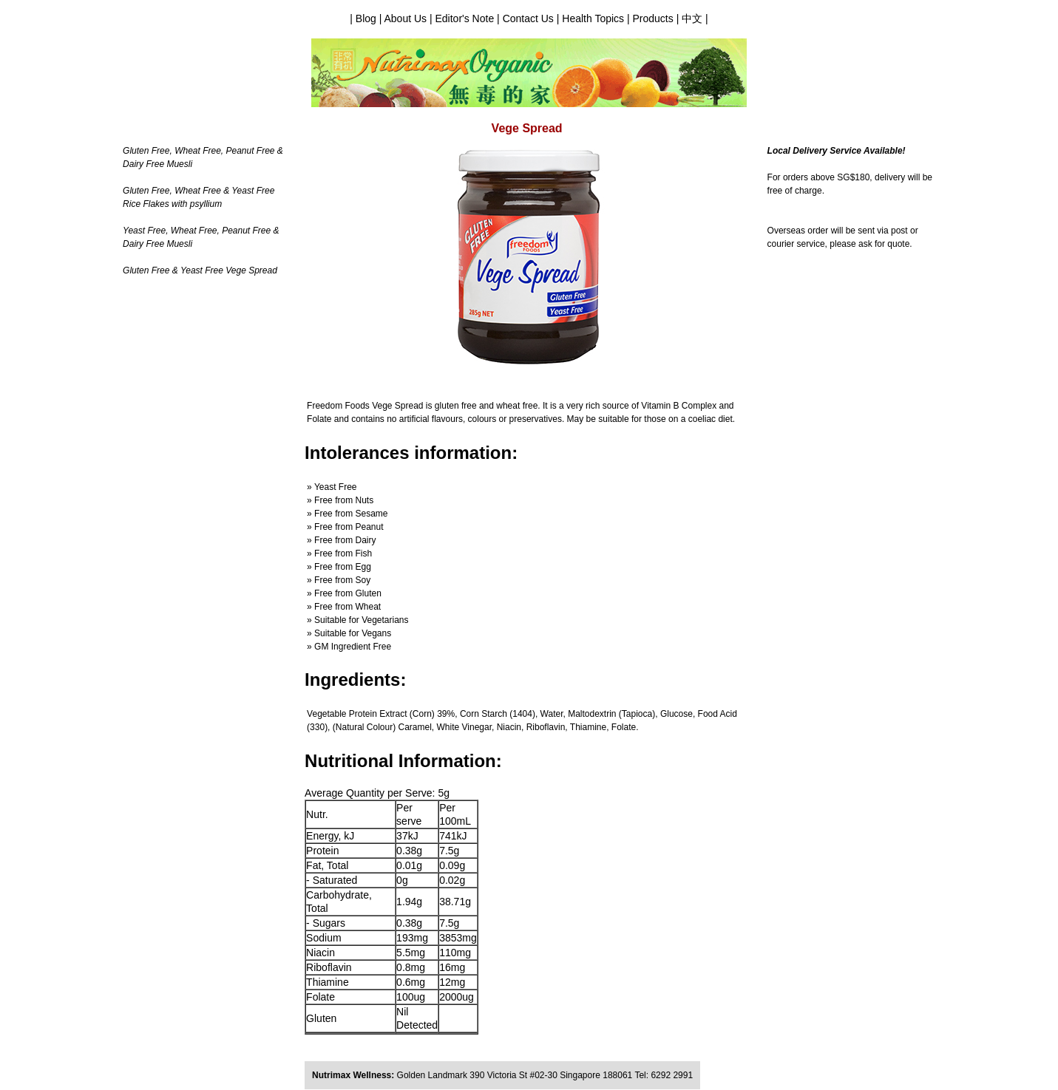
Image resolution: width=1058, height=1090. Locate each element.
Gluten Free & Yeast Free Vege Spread (200, 270)
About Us (405, 18)
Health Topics (591, 18)
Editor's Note (464, 18)
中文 (692, 18)
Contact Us (530, 18)
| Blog (364, 18)
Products (653, 18)
